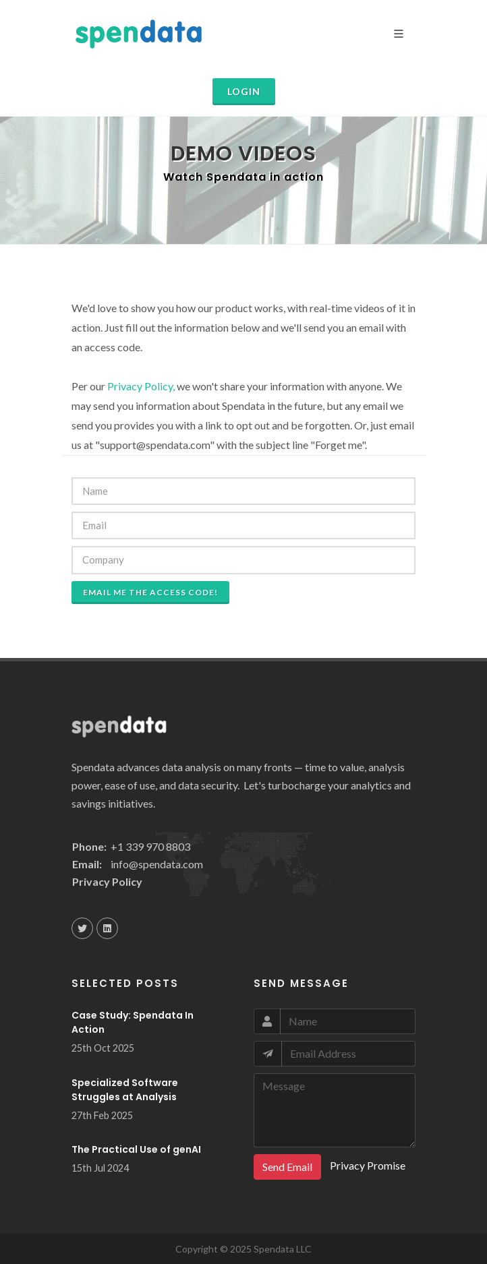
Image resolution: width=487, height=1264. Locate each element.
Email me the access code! (150, 592)
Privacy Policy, (141, 386)
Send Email (287, 1166)
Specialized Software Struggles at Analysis (124, 1090)
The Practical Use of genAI (136, 1149)
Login (243, 91)
